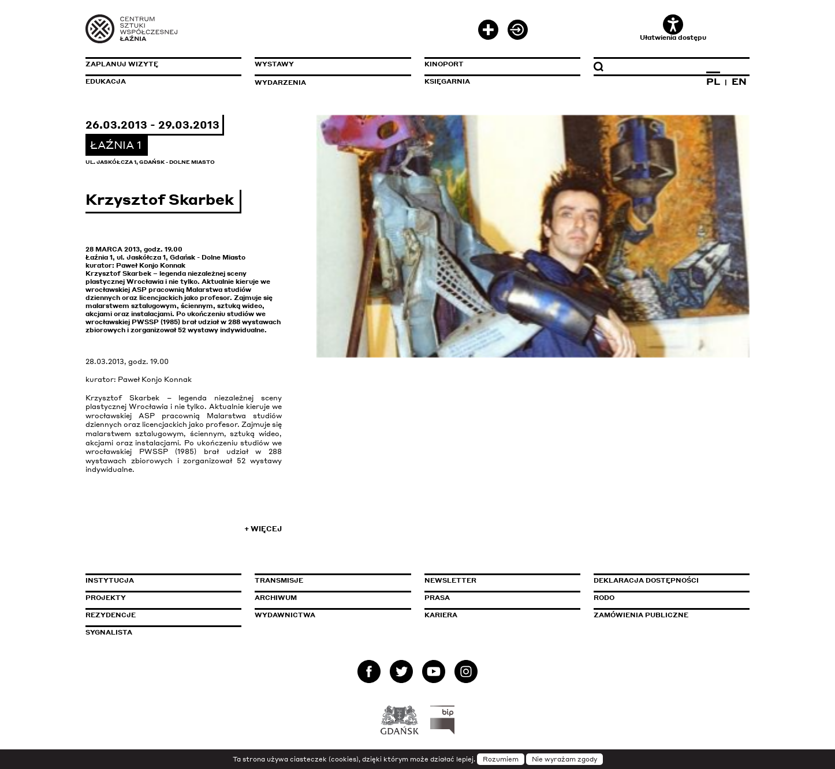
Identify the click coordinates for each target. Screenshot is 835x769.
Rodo (604, 598)
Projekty (105, 598)
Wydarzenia (280, 82)
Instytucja (109, 580)
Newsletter (450, 580)
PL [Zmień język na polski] (713, 81)
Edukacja (105, 81)
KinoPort (444, 64)
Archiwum (276, 598)
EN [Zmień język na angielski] (739, 81)
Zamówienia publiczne (667, 615)
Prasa (437, 598)
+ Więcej (263, 528)
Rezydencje (110, 615)
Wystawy (274, 64)
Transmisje (328, 580)
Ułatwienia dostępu (673, 28)
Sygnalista (108, 632)
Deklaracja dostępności (646, 580)
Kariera (440, 615)
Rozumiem (501, 759)
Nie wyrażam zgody (564, 759)
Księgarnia (447, 81)
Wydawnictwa (285, 615)
